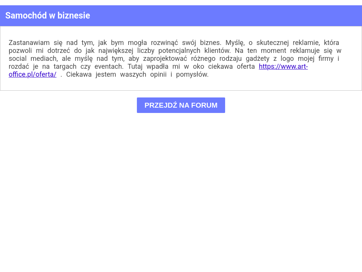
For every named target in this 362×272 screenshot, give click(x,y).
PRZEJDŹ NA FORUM (181, 105)
